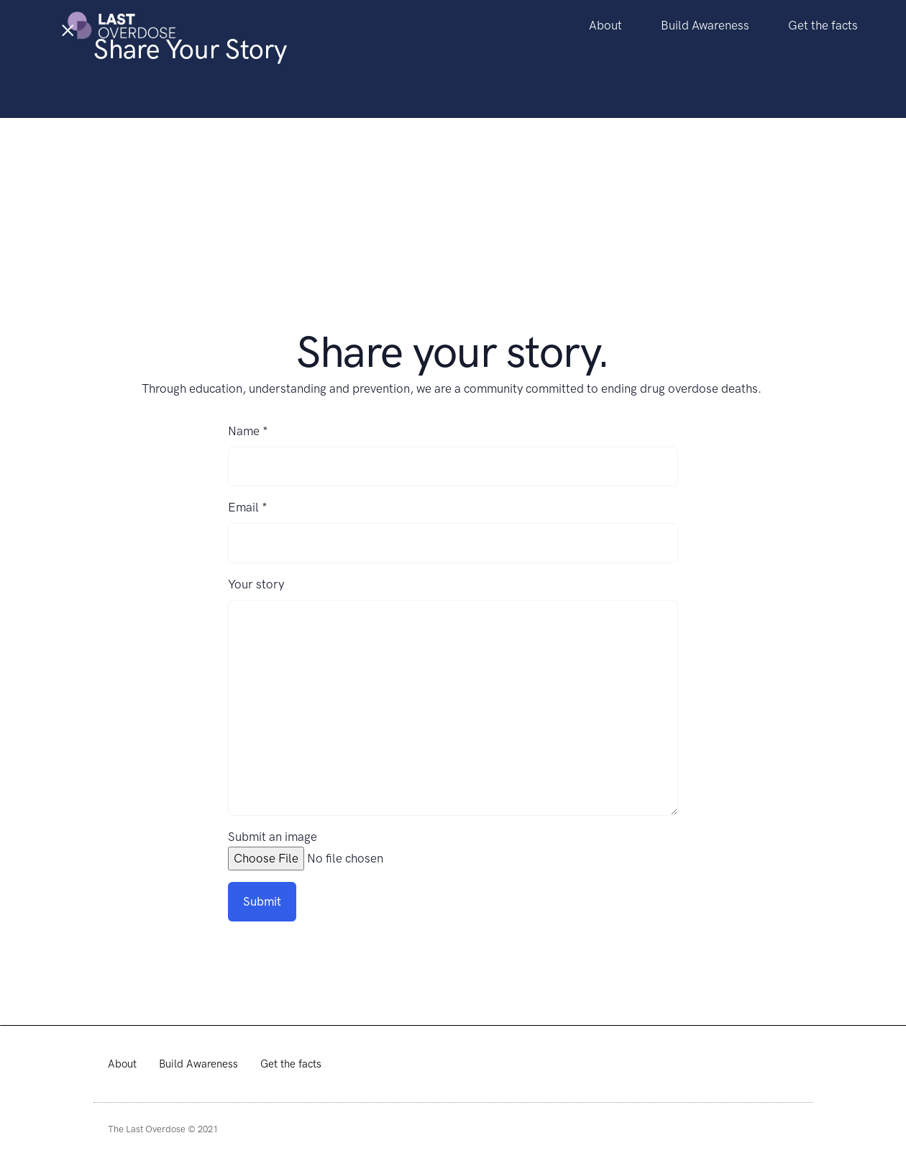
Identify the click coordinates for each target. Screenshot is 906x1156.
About (605, 25)
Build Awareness (705, 25)
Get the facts (823, 25)
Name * (248, 431)
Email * (247, 507)
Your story (256, 584)
